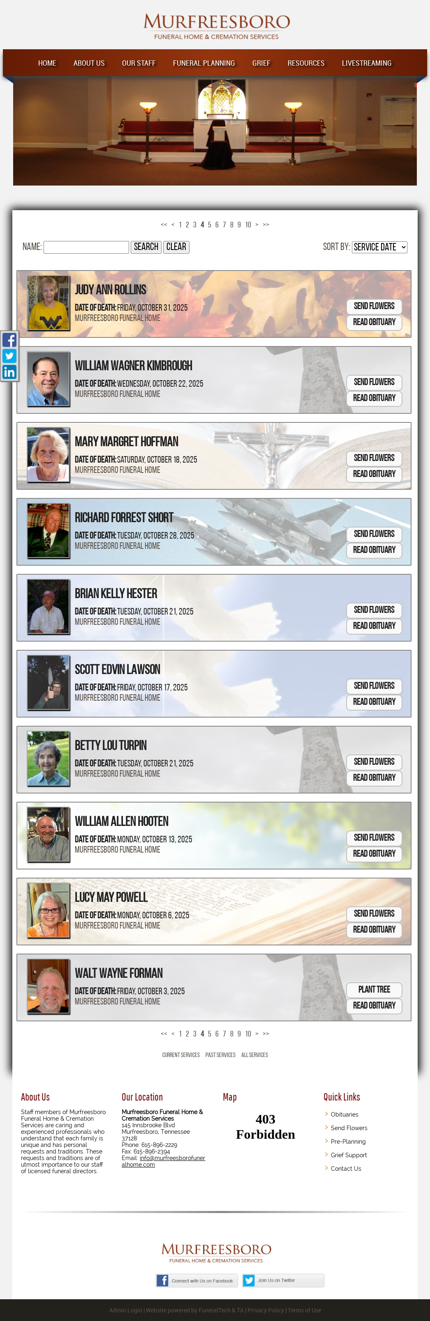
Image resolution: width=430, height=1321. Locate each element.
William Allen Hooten (121, 822)
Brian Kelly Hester (116, 594)
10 (248, 225)
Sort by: (336, 247)
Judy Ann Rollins (110, 291)
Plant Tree (374, 990)
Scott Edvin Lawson (117, 670)
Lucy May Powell (111, 898)
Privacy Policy (265, 1310)
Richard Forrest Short (124, 518)
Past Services (221, 1055)
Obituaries (344, 1114)
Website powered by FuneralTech (188, 1310)
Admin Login (125, 1310)
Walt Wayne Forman (118, 974)
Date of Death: (95, 308)
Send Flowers (374, 307)
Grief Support (349, 1155)
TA (240, 1310)
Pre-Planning (348, 1141)
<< (164, 225)
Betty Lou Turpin (110, 746)
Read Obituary (374, 323)
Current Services (181, 1055)
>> (266, 225)
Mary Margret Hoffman (126, 443)
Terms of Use (304, 1310)
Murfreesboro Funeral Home (117, 318)
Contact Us (346, 1168)
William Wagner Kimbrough (133, 367)
